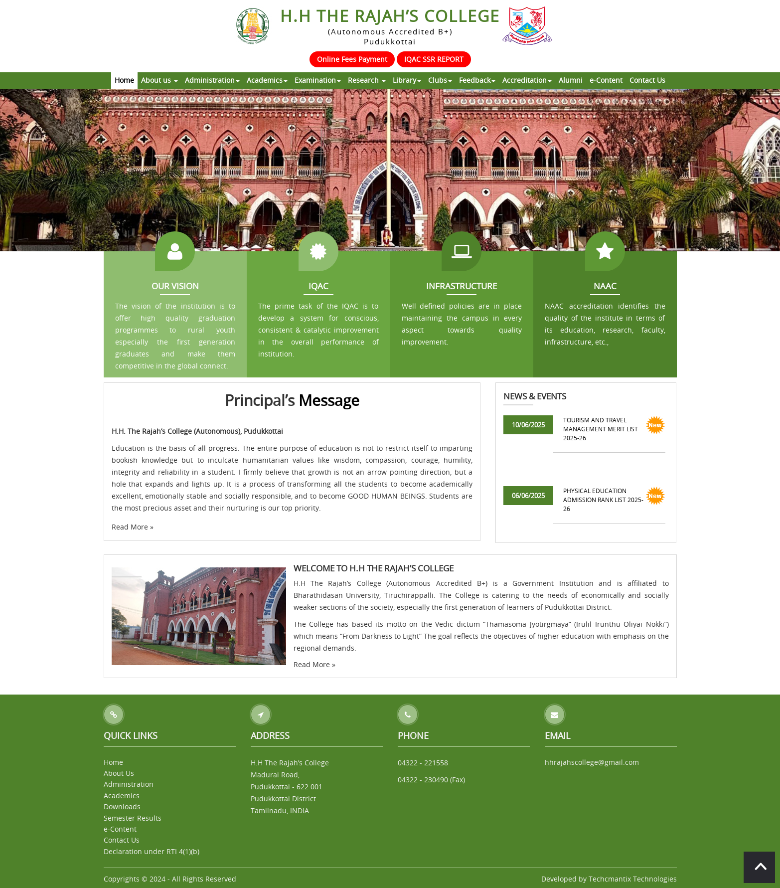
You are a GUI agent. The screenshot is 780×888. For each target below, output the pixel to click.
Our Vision (175, 286)
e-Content (606, 80)
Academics (122, 795)
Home (124, 80)
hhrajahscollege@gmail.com (592, 762)
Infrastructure (461, 286)
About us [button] (159, 80)
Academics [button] (267, 80)
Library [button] (407, 80)
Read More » (133, 527)
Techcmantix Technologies (633, 879)
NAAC (605, 286)
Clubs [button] (440, 80)
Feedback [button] (477, 80)
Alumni (571, 80)
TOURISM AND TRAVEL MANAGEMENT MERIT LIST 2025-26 (600, 429)
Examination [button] (318, 80)
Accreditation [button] (527, 80)
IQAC (318, 286)
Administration (129, 784)
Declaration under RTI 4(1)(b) (151, 851)
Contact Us (647, 80)
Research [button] (367, 80)
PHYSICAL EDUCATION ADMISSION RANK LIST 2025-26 (603, 500)
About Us (119, 773)
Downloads (122, 806)
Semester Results (132, 818)
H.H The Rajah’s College (390, 25)
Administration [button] (212, 80)
